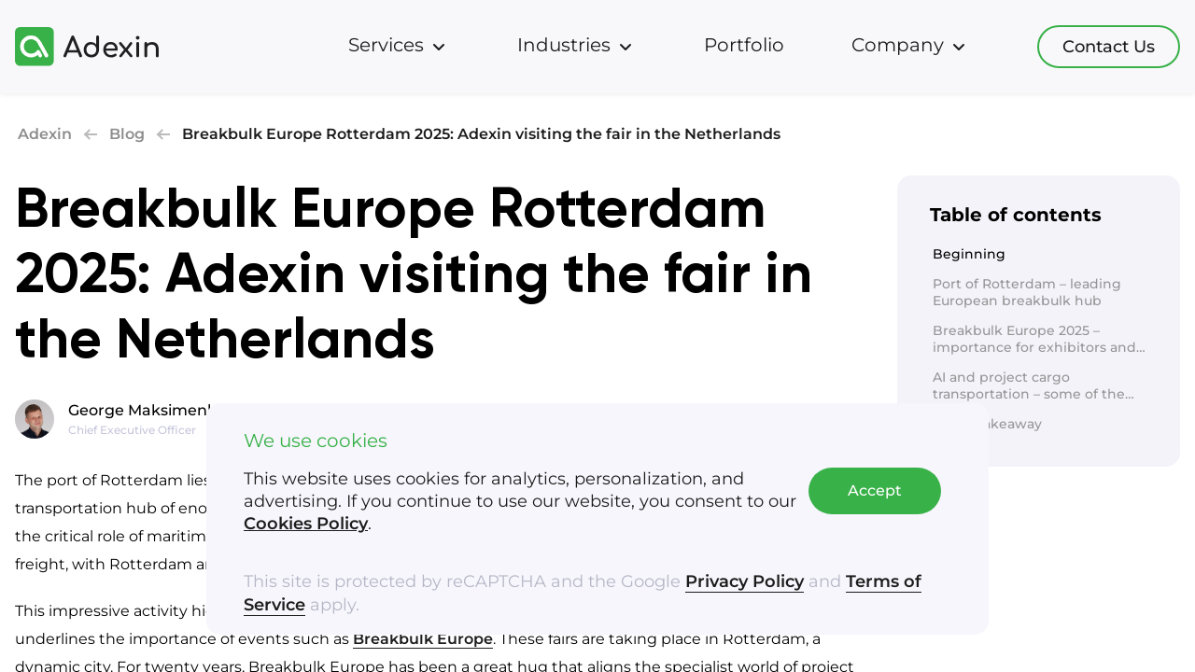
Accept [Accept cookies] (875, 492)
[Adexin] (87, 46)
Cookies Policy (306, 525)
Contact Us (1108, 46)
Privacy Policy (744, 583)
